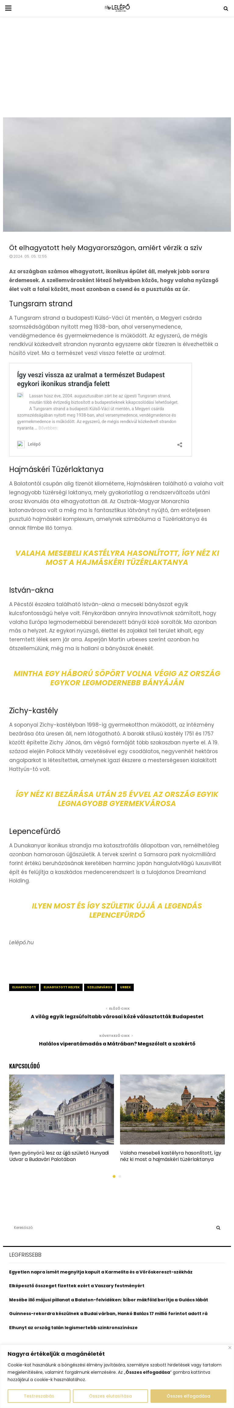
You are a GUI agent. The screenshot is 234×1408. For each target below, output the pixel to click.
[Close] (230, 1347)
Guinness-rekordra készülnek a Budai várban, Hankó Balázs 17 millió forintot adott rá (108, 1313)
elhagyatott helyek (62, 987)
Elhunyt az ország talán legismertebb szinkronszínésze (73, 1328)
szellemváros (99, 987)
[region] (117, 1376)
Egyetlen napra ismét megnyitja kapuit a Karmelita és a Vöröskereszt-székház (101, 1272)
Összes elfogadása (188, 1396)
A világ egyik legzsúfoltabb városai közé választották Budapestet (117, 1016)
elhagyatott (24, 987)
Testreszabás (39, 1396)
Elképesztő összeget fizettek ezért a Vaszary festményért (76, 1286)
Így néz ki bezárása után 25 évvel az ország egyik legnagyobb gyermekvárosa (117, 799)
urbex (125, 987)
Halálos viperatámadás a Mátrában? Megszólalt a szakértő (117, 1043)
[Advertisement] (117, 71)
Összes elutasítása (110, 1396)
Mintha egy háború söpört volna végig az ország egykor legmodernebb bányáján (117, 678)
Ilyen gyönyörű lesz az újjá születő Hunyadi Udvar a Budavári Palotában (59, 1156)
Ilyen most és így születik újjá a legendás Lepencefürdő (117, 910)
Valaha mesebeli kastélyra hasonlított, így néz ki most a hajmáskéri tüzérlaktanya (117, 557)
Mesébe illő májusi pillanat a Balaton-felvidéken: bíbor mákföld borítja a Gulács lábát (108, 1300)
